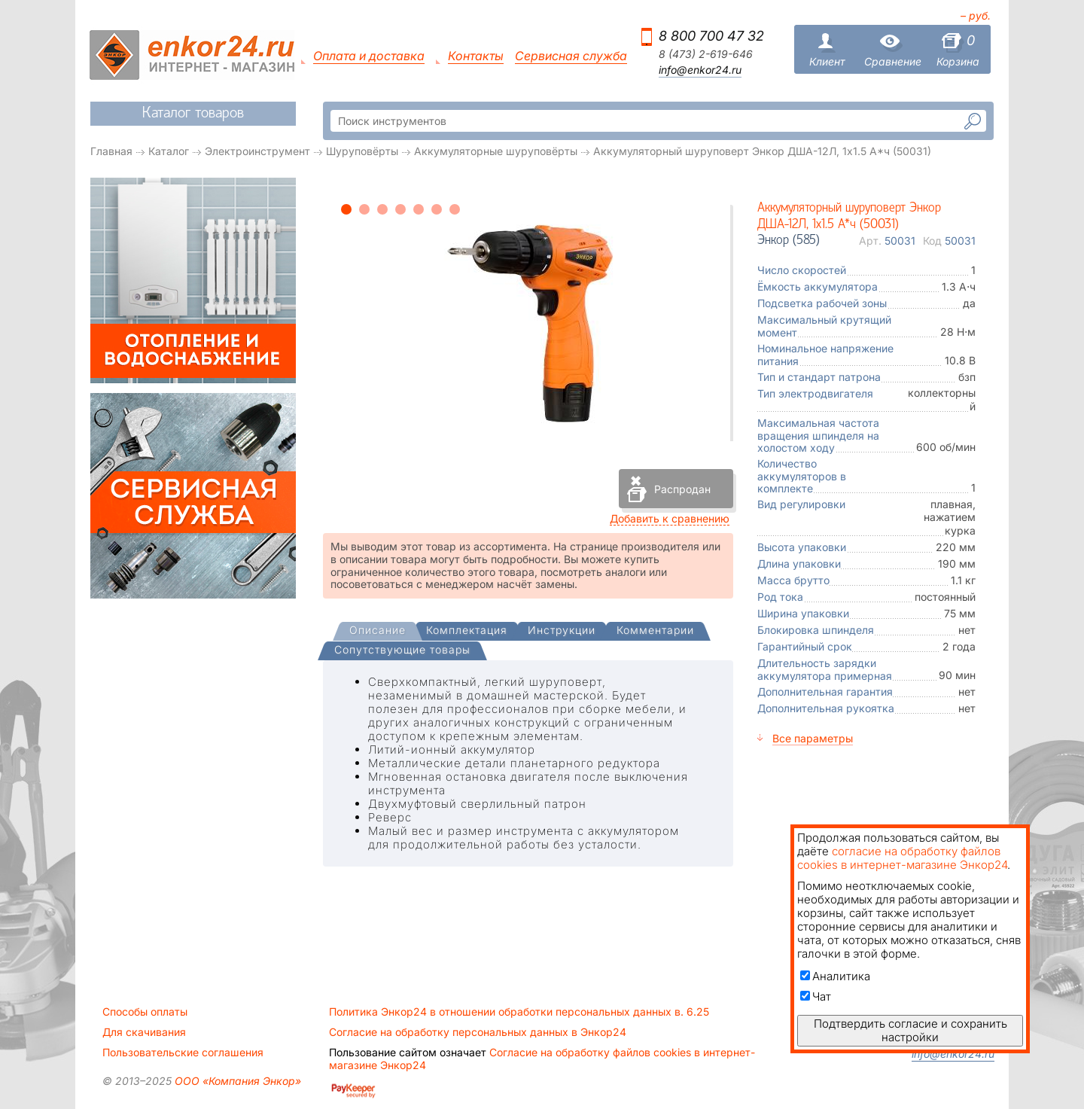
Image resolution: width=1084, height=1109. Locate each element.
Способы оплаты (144, 1012)
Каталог (168, 151)
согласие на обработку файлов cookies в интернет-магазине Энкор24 (902, 858)
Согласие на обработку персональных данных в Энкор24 (477, 1032)
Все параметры (812, 738)
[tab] (377, 631)
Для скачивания (144, 1032)
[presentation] (377, 631)
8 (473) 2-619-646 (706, 54)
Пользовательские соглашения (182, 1053)
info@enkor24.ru (700, 70)
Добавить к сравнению (669, 518)
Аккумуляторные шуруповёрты (495, 151)
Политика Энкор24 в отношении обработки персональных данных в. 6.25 (519, 1012)
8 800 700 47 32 (711, 36)
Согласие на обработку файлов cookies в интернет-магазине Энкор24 (542, 1058)
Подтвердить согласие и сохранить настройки (910, 1030)
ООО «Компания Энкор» (236, 1080)
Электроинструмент (257, 151)
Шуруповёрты (362, 151)
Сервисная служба (571, 56)
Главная (111, 151)
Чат (815, 996)
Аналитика (835, 976)
